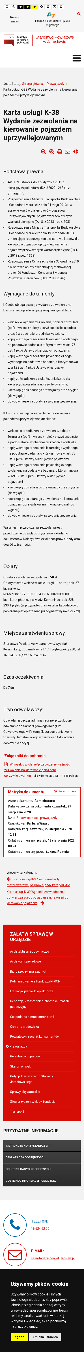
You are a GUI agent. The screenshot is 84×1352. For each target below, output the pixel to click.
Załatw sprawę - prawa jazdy (37, 818)
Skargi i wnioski (21, 1066)
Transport (17, 1111)
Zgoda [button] (19, 1337)
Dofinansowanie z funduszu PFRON (35, 981)
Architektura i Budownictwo (29, 951)
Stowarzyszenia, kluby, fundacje (33, 1101)
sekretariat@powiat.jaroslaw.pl (53, 1258)
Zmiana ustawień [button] (45, 1337)
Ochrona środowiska (24, 1026)
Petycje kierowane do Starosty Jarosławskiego (31, 1079)
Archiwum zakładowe (25, 961)
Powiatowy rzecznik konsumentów (35, 1036)
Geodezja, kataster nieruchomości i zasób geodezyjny (39, 1004)
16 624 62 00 (40, 1228)
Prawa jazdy (18, 1046)
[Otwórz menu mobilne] (77, 58)
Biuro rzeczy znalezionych (28, 971)
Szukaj (79, 13)
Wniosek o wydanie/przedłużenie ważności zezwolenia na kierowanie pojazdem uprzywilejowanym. (37, 770)
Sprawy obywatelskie (25, 1092)
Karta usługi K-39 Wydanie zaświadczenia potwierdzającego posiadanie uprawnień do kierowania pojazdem (37, 897)
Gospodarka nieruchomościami (32, 1017)
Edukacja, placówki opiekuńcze (32, 991)
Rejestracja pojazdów (25, 1056)
